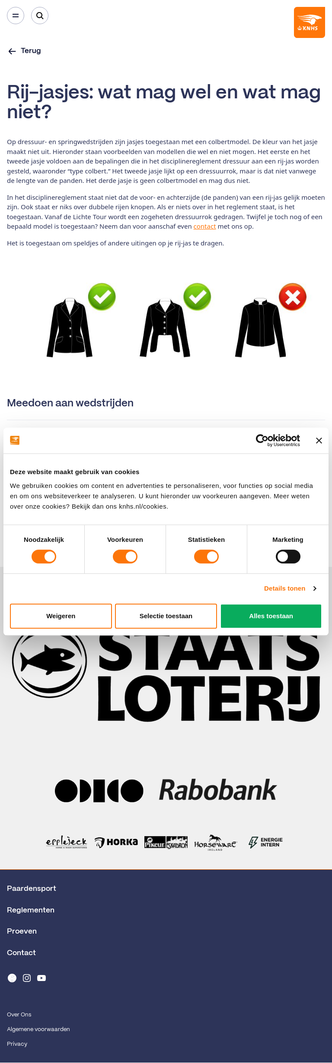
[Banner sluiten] (319, 440)
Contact (21, 953)
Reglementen (30, 910)
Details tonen (284, 588)
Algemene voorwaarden (38, 1029)
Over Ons (19, 1015)
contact (205, 226)
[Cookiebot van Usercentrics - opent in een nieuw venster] (262, 440)
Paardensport (31, 888)
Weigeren (60, 616)
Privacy (17, 1044)
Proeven (22, 931)
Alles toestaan (271, 616)
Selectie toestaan (166, 616)
